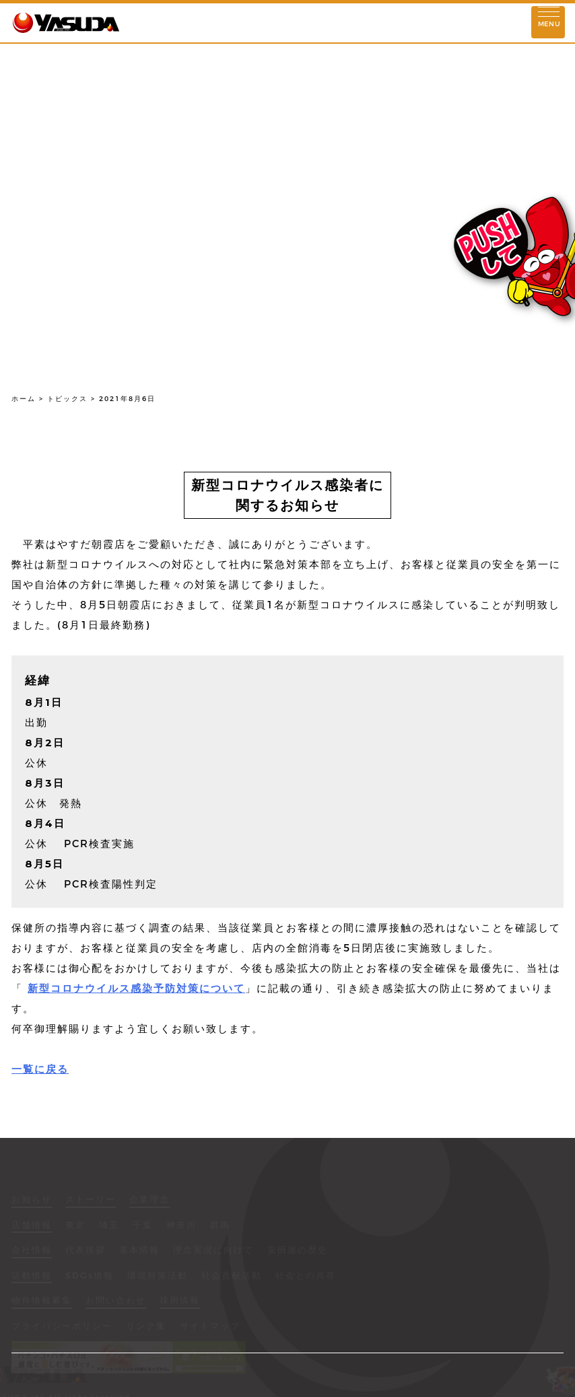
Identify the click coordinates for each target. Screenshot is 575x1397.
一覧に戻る (40, 1069)
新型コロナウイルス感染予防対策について (136, 988)
